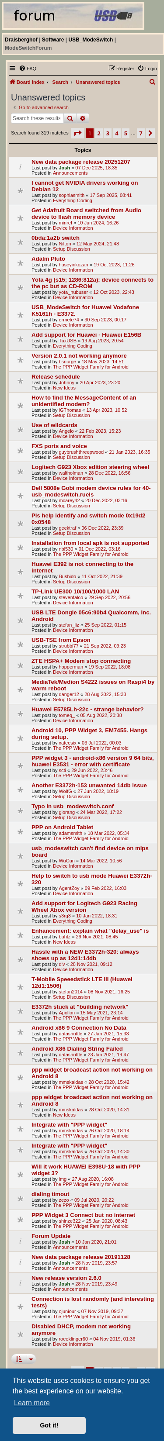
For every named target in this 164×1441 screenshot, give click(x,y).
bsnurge (67, 361)
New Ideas (64, 387)
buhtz (64, 936)
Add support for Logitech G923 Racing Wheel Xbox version (84, 906)
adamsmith (70, 833)
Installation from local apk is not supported (90, 543)
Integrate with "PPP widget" (69, 1124)
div (62, 964)
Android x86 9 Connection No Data (78, 1027)
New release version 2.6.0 (66, 1278)
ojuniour (67, 1311)
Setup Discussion (71, 249)
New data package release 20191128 (80, 1257)
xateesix (67, 742)
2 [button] (98, 133)
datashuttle (70, 1033)
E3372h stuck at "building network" (79, 1006)
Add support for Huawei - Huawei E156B (86, 334)
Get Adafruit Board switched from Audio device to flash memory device (86, 213)
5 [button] (125, 133)
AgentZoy (69, 888)
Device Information (73, 228)
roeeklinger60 (73, 1338)
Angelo (66, 431)
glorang (67, 812)
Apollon (67, 1012)
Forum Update (50, 1236)
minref (65, 222)
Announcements (70, 173)
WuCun (66, 860)
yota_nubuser (73, 292)
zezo (64, 1200)
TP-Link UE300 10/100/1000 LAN (75, 591)
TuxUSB (68, 340)
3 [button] (107, 133)
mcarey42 (69, 500)
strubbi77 (68, 645)
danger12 (69, 694)
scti (62, 770)
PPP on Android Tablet (62, 827)
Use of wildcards (54, 425)
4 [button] (116, 133)
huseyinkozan (73, 264)
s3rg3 (65, 915)
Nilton (65, 243)
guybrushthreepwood (81, 452)
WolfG (65, 791)
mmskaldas (71, 1082)
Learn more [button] (32, 1403)
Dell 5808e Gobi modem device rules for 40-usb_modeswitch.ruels (91, 491)
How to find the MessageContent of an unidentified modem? (83, 400)
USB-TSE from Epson (61, 640)
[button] (77, 133)
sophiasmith (71, 195)
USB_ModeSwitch (90, 40)
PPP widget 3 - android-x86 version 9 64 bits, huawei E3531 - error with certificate (92, 761)
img (62, 1179)
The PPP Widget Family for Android (91, 366)
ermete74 (69, 319)
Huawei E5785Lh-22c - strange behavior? (87, 709)
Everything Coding (72, 200)
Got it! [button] (49, 1425)
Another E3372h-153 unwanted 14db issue (89, 785)
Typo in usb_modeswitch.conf (72, 806)
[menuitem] (27, 68)
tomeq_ (67, 715)
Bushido (67, 576)
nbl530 (66, 549)
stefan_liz (69, 624)
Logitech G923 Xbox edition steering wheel (90, 467)
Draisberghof (21, 40)
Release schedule (55, 376)
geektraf (67, 528)
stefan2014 (70, 991)
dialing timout (50, 1194)
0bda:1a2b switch (55, 237)
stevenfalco (71, 597)
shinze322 (69, 1221)
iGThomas (70, 410)
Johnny (66, 382)
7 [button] (140, 133)
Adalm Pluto (48, 258)
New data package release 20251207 (80, 162)
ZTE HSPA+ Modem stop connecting (81, 661)
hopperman (71, 666)
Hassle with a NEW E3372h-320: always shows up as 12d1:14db (85, 955)
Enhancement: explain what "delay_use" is (90, 930)
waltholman (71, 473)
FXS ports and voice (59, 446)
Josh (64, 167)
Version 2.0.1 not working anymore (79, 355)
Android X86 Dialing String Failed (77, 1048)
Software (53, 40)
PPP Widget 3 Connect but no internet (83, 1215)
